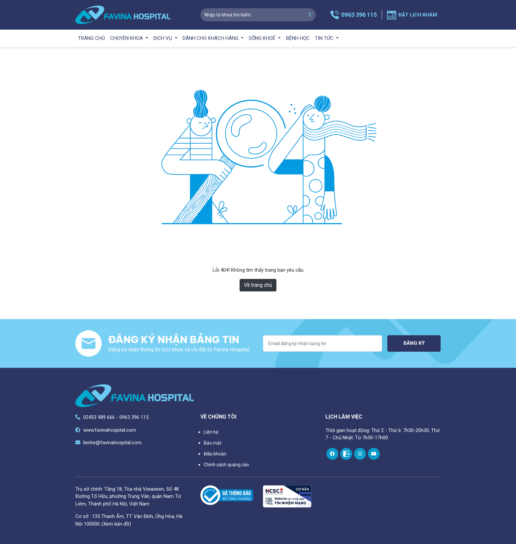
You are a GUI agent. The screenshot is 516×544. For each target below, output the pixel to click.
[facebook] (332, 454)
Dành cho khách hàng (211, 38)
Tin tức (325, 38)
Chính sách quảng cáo (226, 464)
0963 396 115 (359, 14)
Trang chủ (91, 38)
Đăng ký (414, 343)
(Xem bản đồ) (116, 524)
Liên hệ (211, 432)
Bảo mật (212, 443)
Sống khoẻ (263, 38)
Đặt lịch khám (418, 15)
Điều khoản (215, 453)
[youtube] (374, 454)
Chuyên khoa (127, 38)
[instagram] (360, 454)
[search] (310, 14)
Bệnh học (298, 38)
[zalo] (346, 454)
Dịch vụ (163, 38)
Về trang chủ (258, 285)
